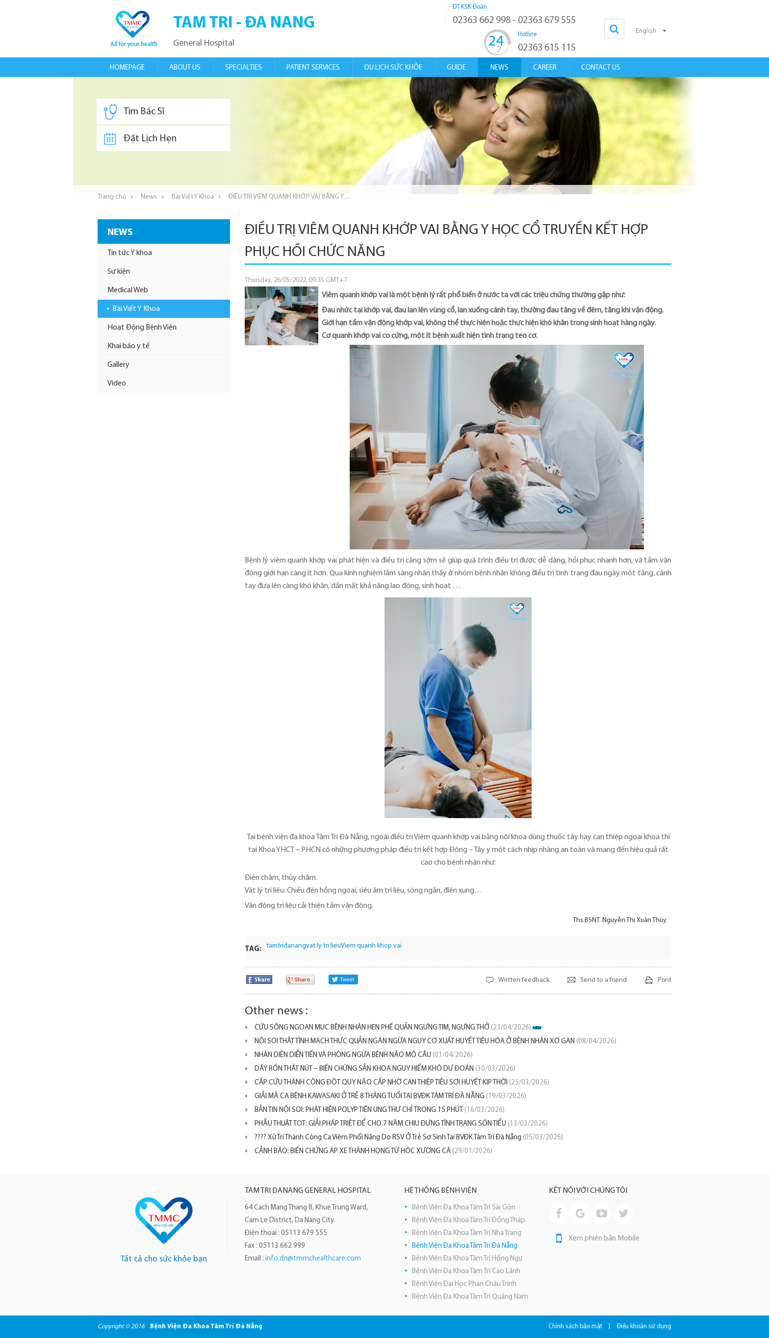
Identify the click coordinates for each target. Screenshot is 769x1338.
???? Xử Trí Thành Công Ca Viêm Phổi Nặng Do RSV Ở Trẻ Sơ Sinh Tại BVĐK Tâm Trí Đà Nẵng (409, 1137)
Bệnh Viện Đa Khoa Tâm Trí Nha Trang (466, 1233)
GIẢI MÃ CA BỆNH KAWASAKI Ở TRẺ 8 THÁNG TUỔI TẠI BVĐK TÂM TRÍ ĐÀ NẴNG (390, 1096)
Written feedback (523, 980)
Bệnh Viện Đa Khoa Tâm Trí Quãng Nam (470, 1297)
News (149, 197)
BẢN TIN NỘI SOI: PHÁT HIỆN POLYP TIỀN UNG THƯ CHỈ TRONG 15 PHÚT (380, 1110)
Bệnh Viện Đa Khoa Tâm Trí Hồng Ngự (467, 1258)
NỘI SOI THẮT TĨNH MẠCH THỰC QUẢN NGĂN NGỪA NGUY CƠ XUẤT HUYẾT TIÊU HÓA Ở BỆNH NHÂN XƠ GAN (435, 1041)
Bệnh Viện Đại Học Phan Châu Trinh (464, 1284)
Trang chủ (112, 197)
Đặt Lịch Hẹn (140, 139)
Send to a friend (603, 980)
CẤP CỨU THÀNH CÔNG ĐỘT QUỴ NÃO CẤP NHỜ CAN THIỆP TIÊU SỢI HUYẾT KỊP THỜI (402, 1082)
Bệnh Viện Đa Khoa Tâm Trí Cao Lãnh (466, 1271)
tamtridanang (286, 946)
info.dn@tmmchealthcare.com (313, 1258)
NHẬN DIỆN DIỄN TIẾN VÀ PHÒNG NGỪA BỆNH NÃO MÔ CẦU (364, 1055)
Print (664, 980)
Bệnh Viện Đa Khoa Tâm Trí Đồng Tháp (468, 1220)
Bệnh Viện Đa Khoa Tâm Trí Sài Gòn (463, 1207)
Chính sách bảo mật (575, 1326)
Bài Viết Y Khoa (193, 197)
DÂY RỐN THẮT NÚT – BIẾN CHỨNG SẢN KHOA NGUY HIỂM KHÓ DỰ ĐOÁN (385, 1069)
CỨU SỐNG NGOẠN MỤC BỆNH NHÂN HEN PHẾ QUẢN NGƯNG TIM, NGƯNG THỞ (393, 1027)
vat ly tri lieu (323, 946)
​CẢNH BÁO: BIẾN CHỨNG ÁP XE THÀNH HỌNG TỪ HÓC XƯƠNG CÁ (373, 1151)
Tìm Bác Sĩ (134, 112)
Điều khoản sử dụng (644, 1326)
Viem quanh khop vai (371, 946)
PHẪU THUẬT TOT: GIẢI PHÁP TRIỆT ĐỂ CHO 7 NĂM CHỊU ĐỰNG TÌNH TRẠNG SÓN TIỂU (401, 1124)
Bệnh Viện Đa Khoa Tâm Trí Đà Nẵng (464, 1246)
